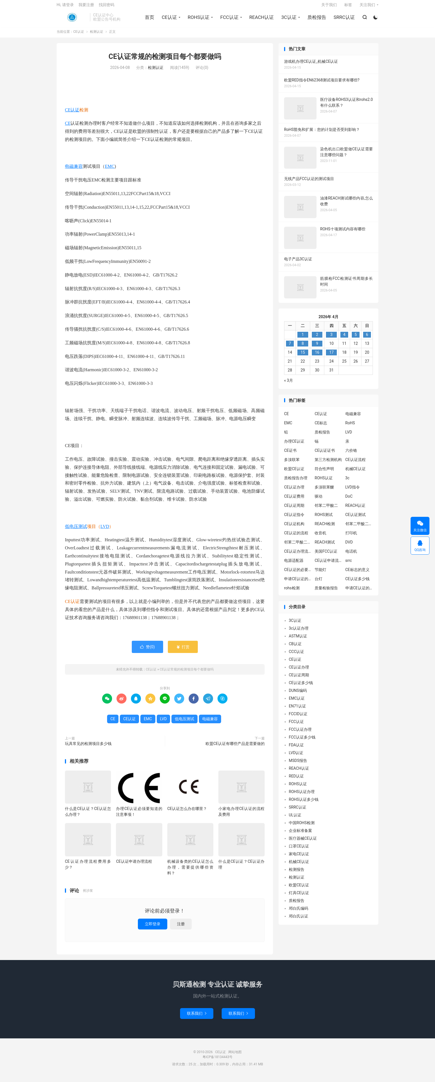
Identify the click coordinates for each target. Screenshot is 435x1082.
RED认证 (296, 780)
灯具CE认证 (299, 897)
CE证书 (290, 454)
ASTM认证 (298, 640)
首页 (148, 20)
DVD (349, 546)
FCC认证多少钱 (302, 741)
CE (67, 127)
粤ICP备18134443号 (218, 1061)
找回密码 (106, 7)
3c (347, 482)
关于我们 (329, 7)
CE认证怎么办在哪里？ (187, 813)
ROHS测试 (324, 519)
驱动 (318, 500)
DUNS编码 (298, 694)
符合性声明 (324, 473)
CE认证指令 (294, 519)
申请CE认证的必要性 (298, 583)
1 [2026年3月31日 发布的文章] (303, 338)
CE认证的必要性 (298, 574)
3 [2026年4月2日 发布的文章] (331, 338)
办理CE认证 (294, 445)
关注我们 (367, 7)
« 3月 (288, 384)
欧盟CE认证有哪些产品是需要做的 (235, 748)
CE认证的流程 (296, 537)
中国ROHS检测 (302, 827)
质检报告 (316, 20)
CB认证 (295, 648)
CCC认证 (296, 656)
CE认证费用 (294, 500)
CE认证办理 (294, 491)
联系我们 (196, 1017)
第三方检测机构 (328, 464)
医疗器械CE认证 (303, 842)
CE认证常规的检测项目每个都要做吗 (164, 61)
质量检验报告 (326, 592)
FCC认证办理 (300, 733)
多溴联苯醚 (324, 491)
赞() (147, 651)
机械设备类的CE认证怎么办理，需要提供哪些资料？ (190, 871)
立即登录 (152, 928)
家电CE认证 (299, 858)
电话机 (351, 555)
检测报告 (296, 873)
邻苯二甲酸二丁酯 (298, 546)
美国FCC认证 (326, 555)
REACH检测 (325, 528)
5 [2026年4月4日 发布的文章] (356, 338)
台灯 (318, 583)
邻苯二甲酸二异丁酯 (359, 528)
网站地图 (235, 1056)
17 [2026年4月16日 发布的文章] (331, 356)
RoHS (350, 427)
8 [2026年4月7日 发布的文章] (303, 347)
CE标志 (321, 427)
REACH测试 (325, 546)
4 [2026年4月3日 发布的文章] (344, 338)
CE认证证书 (325, 454)
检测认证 (96, 36)
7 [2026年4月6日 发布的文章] (290, 347)
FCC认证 (228, 20)
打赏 (182, 651)
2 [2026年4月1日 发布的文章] (317, 338)
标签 (348, 7)
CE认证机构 (294, 528)
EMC (110, 170)
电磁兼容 (74, 170)
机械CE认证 (355, 473)
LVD (104, 530)
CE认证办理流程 (298, 555)
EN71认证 (297, 710)
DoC (349, 500)
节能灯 (320, 574)
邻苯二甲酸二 (326, 509)
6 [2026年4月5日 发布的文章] (367, 338)
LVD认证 (296, 757)
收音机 (320, 537)
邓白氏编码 (298, 912)
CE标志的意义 (357, 574)
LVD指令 (352, 491)
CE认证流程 (355, 464)
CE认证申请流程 (328, 564)
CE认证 (72, 19)
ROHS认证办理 (302, 796)
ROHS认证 (198, 20)
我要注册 (86, 7)
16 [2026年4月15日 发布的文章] (317, 356)
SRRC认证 (343, 20)
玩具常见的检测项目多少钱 (88, 748)
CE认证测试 (355, 519)
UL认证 (295, 819)
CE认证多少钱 (357, 583)
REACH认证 (261, 20)
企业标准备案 (300, 834)
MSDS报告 (298, 764)
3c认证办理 (298, 632)
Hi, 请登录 (65, 7)
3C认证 (288, 20)
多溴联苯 (292, 464)
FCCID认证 (298, 718)
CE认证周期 (294, 509)
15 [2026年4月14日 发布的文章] (302, 356)
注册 (181, 928)
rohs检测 (292, 592)
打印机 (351, 537)
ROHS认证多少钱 (303, 803)
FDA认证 (296, 749)
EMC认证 (297, 702)
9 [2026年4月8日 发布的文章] (317, 347)
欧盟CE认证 (294, 473)
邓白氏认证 (298, 920)
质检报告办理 (295, 482)
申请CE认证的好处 (359, 592)
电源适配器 (294, 564)
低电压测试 (76, 530)
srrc (348, 564)
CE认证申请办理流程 (134, 865)
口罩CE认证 (299, 850)
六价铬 (351, 454)
